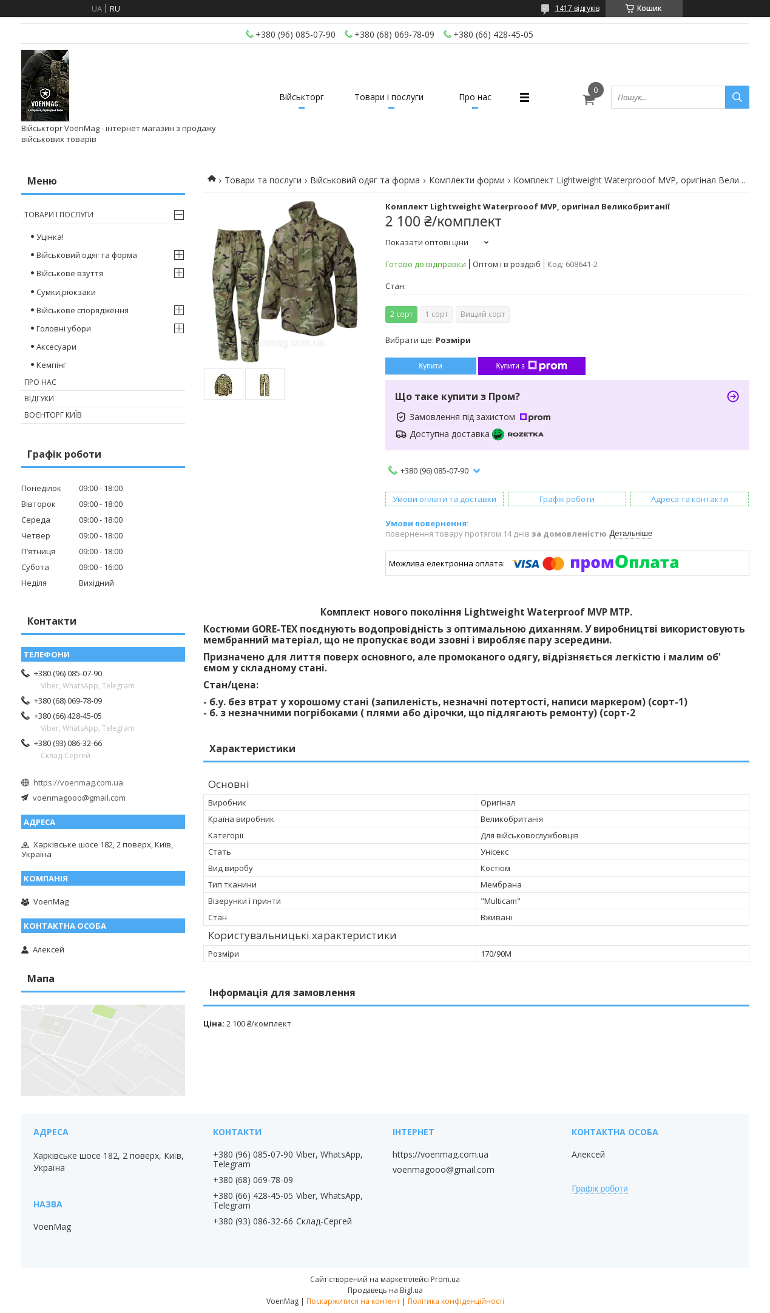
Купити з (531, 366)
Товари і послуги (389, 97)
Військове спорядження (82, 310)
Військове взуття (69, 273)
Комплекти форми (467, 180)
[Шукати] (737, 97)
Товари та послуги (263, 180)
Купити (430, 366)
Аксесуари (56, 346)
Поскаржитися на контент (353, 1301)
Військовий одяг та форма (365, 180)
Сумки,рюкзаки (66, 292)
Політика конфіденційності (456, 1301)
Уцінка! (50, 236)
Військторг (301, 97)
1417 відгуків (577, 8)
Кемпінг (51, 364)
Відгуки (39, 398)
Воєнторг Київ (53, 415)
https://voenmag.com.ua (78, 782)
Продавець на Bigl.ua (385, 1290)
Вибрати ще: (428, 339)
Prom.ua (445, 1279)
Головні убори (63, 328)
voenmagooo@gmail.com (79, 797)
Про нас (475, 97)
